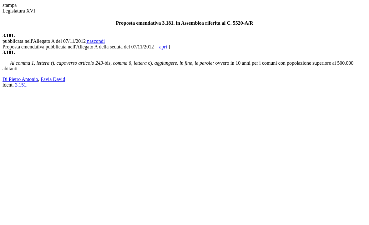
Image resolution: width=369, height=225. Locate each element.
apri (163, 46)
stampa (10, 5)
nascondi (95, 41)
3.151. (21, 85)
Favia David (53, 79)
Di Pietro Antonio (20, 79)
